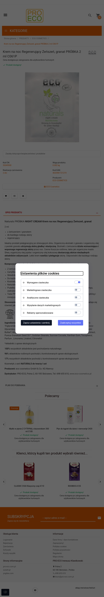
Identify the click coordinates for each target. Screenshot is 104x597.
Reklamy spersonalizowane (40, 313)
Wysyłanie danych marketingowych (44, 305)
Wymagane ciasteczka (38, 282)
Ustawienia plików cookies (40, 273)
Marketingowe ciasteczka (39, 290)
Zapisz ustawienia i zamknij (36, 323)
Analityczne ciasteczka (38, 297)
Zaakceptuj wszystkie (70, 323)
